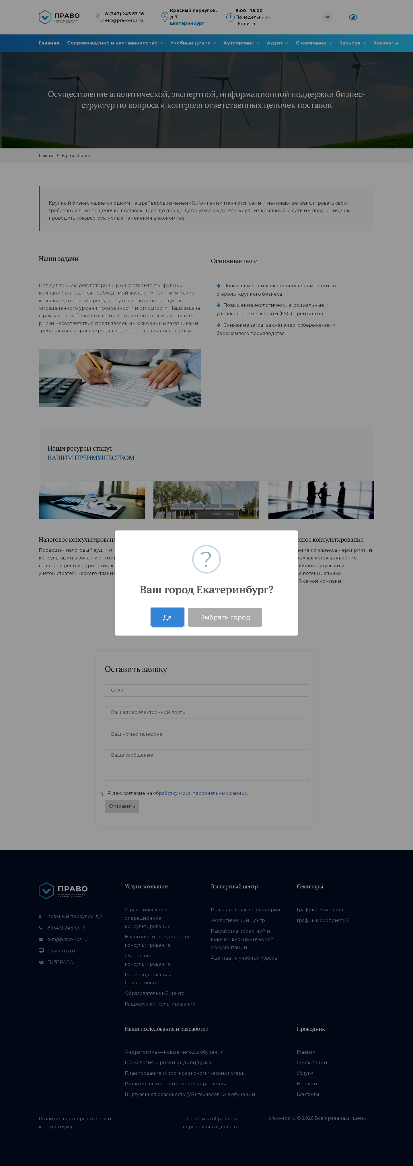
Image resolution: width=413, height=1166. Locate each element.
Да (167, 617)
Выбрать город (225, 617)
